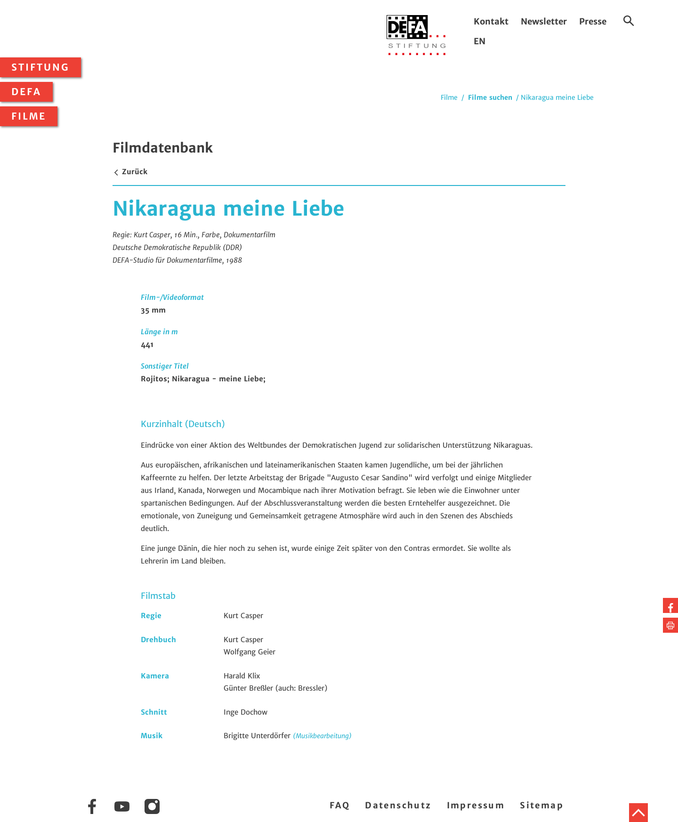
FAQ (340, 805)
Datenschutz (398, 805)
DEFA (26, 92)
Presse (592, 21)
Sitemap (542, 805)
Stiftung (40, 67)
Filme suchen (490, 97)
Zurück (130, 171)
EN (479, 41)
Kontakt (491, 21)
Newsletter (544, 21)
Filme (28, 116)
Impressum (476, 805)
